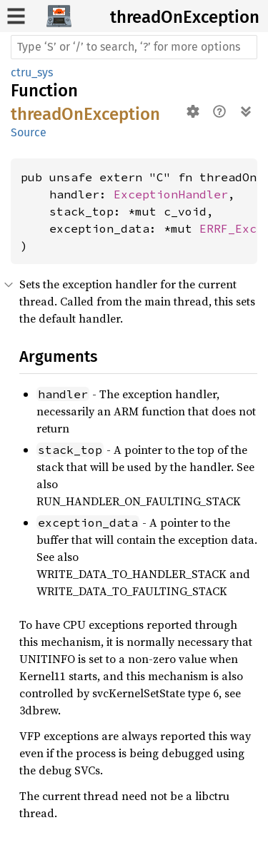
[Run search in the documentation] (134, 47)
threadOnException (184, 17)
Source (28, 132)
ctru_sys (32, 72)
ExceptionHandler (171, 194)
